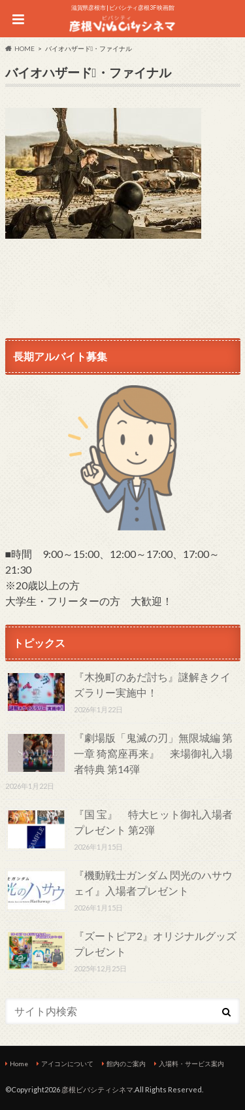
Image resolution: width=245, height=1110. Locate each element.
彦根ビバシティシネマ (97, 1089)
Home (19, 1063)
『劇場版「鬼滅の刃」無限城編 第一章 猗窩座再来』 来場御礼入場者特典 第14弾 (153, 753)
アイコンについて (67, 1063)
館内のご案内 (126, 1063)
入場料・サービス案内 (191, 1063)
